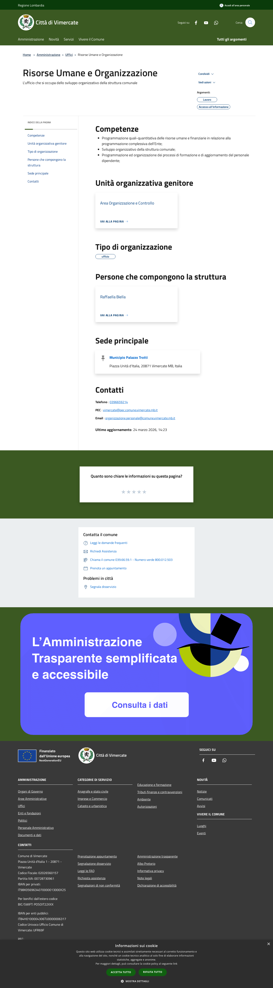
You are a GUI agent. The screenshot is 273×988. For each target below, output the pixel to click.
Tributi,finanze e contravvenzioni (159, 792)
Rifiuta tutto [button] (152, 972)
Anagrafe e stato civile (93, 791)
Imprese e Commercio (92, 798)
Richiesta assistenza (91, 878)
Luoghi (201, 825)
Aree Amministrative (32, 798)
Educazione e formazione (154, 784)
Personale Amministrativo (36, 827)
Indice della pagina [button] (39, 122)
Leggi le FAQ (86, 870)
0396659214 (119, 402)
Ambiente (144, 799)
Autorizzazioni (147, 806)
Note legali (144, 878)
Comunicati (205, 798)
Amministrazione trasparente (157, 856)
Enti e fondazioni (29, 813)
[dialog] (136, 964)
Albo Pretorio (146, 863)
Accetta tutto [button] (121, 972)
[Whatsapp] (214, 22)
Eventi (201, 833)
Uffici (69, 54)
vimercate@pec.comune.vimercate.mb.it (130, 410)
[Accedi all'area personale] (234, 5)
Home (27, 54)
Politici (22, 820)
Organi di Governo (30, 791)
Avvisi (201, 805)
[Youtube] (204, 22)
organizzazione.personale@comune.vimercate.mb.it (140, 418)
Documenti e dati (29, 835)
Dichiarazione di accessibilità (156, 885)
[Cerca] (250, 22)
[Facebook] (194, 22)
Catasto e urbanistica (92, 805)
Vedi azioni (207, 82)
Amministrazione (48, 54)
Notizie (202, 791)
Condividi (206, 74)
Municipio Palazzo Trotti (128, 357)
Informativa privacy (150, 870)
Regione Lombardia (31, 5)
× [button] (268, 944)
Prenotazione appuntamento (97, 856)
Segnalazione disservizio (94, 863)
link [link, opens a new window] (175, 963)
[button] (136, 981)
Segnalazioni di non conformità (99, 885)
